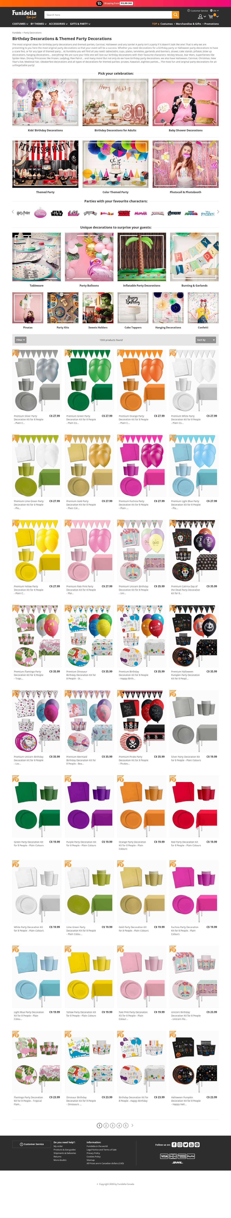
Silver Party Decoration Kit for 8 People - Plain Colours (186, 756)
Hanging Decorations (168, 325)
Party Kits (63, 325)
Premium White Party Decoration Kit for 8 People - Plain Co (186, 417)
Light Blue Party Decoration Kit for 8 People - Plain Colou (29, 1013)
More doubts (60, 1157)
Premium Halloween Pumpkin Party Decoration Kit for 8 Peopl (185, 673)
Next (218, 209)
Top (154, 23)
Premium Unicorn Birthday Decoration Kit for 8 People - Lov (28, 758)
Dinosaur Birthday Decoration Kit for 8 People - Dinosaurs (81, 1098)
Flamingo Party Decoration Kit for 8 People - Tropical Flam (28, 1098)
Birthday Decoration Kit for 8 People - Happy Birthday (133, 1096)
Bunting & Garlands (194, 283)
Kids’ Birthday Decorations (45, 128)
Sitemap (91, 1157)
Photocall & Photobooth (185, 190)
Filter (19, 337)
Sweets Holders (97, 325)
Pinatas (27, 325)
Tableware (36, 283)
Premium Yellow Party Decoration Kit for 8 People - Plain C (28, 587)
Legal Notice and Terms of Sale (101, 1147)
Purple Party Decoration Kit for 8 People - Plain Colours (81, 841)
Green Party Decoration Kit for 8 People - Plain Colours (29, 841)
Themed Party (45, 190)
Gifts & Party (79, 23)
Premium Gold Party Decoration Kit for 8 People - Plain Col (81, 502)
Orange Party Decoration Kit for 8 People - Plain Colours (132, 843)
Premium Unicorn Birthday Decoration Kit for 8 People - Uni (133, 587)
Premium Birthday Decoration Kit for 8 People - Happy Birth (133, 673)
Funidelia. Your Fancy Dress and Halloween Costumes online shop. (24, 14)
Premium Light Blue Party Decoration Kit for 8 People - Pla (186, 502)
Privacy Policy (93, 1150)
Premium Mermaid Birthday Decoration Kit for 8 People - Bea (81, 758)
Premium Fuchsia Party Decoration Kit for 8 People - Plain (133, 502)
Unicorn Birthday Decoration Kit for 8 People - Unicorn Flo (186, 1013)
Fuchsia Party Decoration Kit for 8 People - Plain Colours (184, 928)
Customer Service (32, 1142)
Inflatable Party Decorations (141, 283)
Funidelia (16, 32)
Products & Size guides (65, 1147)
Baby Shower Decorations (186, 128)
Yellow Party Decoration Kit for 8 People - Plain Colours (81, 1011)
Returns (57, 1154)
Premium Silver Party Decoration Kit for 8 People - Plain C (28, 417)
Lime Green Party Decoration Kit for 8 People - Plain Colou (81, 928)
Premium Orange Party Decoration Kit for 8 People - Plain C (133, 417)
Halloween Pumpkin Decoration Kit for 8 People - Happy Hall (186, 1098)
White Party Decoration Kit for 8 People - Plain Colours (29, 926)
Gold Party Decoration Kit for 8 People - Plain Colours (134, 926)
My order (58, 1143)
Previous (12, 209)
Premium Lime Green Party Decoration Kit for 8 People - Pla (29, 502)
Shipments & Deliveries (65, 1150)
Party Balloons (89, 283)
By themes (37, 23)
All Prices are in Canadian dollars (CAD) (105, 1161)
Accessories (57, 23)
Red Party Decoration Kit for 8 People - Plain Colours (186, 841)
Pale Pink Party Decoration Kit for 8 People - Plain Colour (133, 1013)
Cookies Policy (94, 1154)
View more (21, 62)
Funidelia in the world (97, 1143)
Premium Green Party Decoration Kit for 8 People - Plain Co (81, 417)
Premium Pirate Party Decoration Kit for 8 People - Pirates (133, 758)
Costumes (18, 23)
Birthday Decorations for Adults (115, 128)
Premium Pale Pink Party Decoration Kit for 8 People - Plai (81, 587)
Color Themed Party (115, 190)
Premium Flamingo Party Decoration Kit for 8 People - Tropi (28, 673)
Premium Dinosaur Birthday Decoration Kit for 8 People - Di (81, 673)
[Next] (132, 1123)
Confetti (203, 325)
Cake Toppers (133, 325)
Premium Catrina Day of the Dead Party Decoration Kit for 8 (185, 587)
